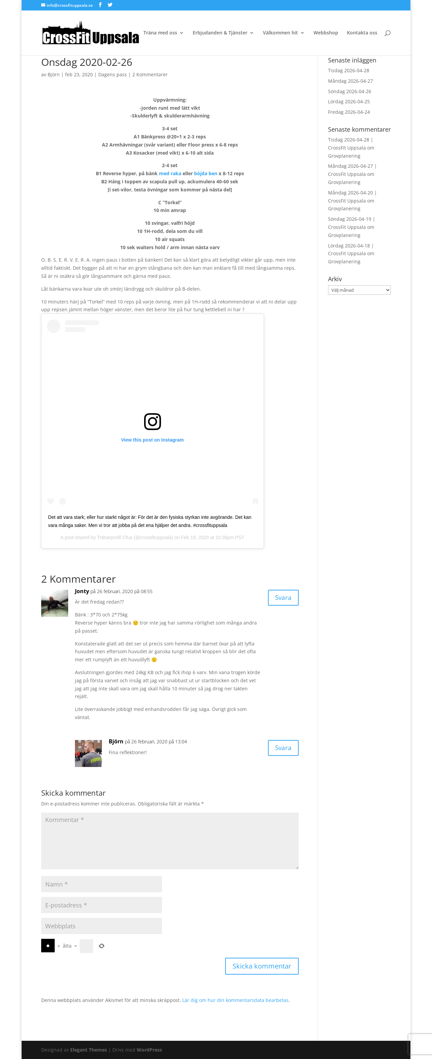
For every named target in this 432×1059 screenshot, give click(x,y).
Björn (54, 74)
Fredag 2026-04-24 (349, 112)
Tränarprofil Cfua (115, 537)
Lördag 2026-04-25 (349, 101)
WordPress (149, 1050)
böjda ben (205, 173)
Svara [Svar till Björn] (282, 748)
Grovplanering (344, 156)
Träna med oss (160, 33)
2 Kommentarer (150, 74)
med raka (170, 173)
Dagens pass (112, 74)
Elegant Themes (88, 1050)
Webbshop (326, 33)
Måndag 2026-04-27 (350, 81)
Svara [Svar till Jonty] (282, 598)
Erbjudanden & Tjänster (220, 33)
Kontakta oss (362, 33)
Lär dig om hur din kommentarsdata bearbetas (235, 1000)
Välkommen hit (280, 33)
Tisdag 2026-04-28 (348, 70)
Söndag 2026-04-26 (349, 91)
